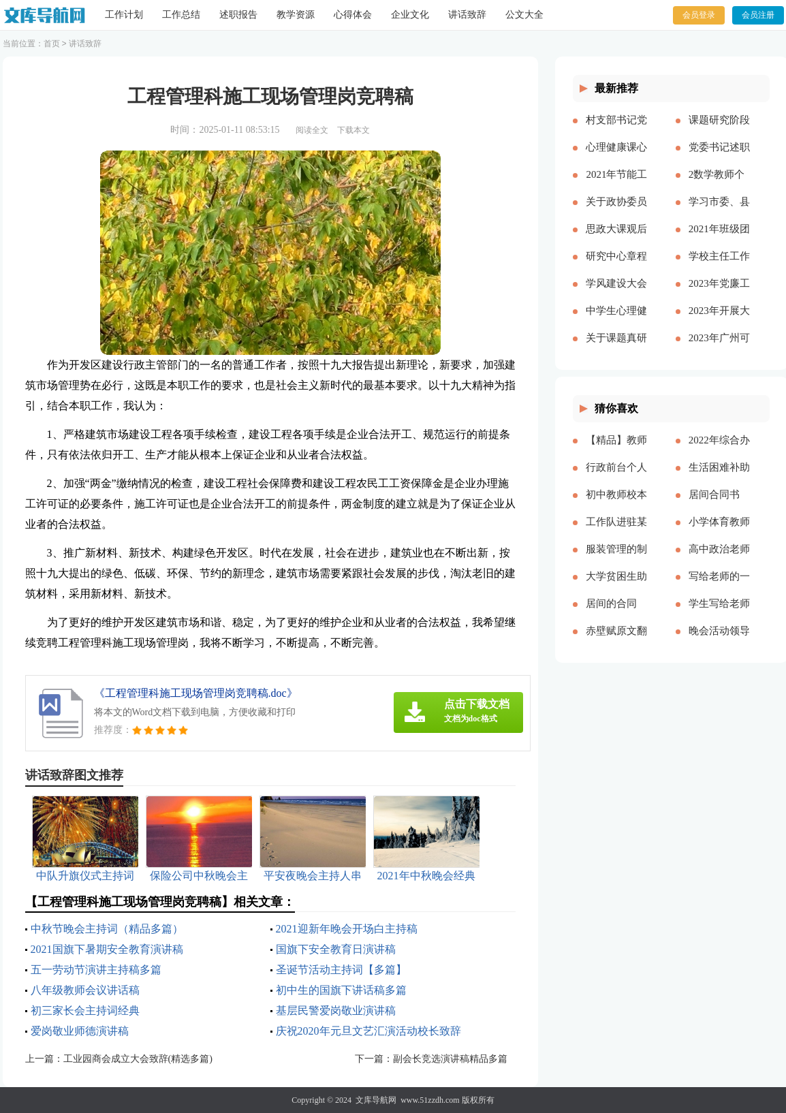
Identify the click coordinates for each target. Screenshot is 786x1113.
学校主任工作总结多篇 (719, 267)
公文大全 (524, 15)
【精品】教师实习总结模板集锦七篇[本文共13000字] (616, 451)
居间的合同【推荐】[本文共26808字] (616, 614)
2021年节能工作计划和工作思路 (616, 185)
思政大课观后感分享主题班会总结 (616, 239)
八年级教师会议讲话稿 (85, 990)
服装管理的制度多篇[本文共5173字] (616, 560)
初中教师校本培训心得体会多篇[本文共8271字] (616, 505)
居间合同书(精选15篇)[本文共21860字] (719, 505)
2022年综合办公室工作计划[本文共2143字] (719, 451)
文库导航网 (376, 1100)
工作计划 (124, 15)
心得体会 (353, 15)
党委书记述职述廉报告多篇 (719, 158)
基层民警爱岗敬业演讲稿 (336, 1010)
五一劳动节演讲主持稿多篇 (96, 969)
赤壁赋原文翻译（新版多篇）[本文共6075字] (616, 641)
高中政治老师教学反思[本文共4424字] (719, 560)
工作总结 (181, 15)
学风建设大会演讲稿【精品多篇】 (616, 294)
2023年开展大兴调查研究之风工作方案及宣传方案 (719, 321)
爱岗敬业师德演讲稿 (80, 1031)
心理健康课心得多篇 (616, 158)
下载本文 (353, 130)
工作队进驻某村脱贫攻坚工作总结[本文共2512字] (616, 532)
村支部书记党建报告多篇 (616, 130)
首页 (52, 43)
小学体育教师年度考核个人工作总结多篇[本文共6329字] (719, 532)
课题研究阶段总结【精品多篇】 (719, 130)
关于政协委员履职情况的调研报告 (616, 212)
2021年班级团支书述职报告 (719, 239)
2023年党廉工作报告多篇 (719, 294)
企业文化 (410, 15)
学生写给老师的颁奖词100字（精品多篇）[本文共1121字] (719, 614)
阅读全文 (312, 130)
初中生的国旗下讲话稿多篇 (341, 990)
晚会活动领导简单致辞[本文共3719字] (719, 641)
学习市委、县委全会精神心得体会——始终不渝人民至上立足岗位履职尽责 (719, 212)
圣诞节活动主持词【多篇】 (341, 969)
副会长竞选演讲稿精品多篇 (450, 1059)
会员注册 (758, 15)
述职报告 (238, 15)
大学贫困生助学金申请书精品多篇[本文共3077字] (616, 587)
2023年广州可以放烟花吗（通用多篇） (719, 348)
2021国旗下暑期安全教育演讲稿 (107, 949)
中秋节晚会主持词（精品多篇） (107, 929)
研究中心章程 (616, 256)
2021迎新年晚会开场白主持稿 (347, 929)
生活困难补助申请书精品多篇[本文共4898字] (719, 478)
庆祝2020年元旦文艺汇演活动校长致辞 (368, 1031)
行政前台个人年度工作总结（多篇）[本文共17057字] (616, 478)
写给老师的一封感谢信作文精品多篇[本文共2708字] (719, 587)
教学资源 (296, 15)
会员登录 (698, 15)
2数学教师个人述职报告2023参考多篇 (719, 185)
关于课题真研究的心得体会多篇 (616, 348)
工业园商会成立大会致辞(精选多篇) (138, 1059)
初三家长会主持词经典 (85, 1010)
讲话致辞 (467, 15)
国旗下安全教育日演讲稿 (336, 949)
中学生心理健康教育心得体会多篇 (616, 321)
